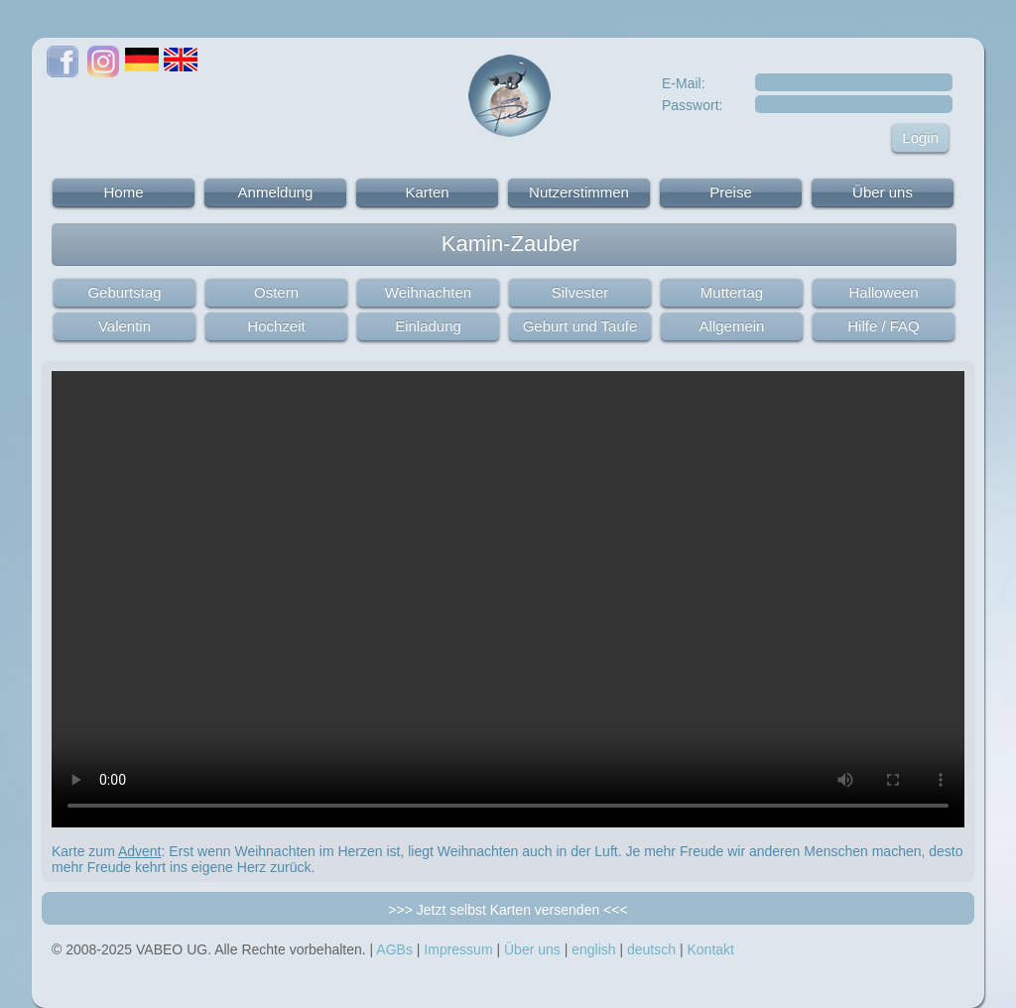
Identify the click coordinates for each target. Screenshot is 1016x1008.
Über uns (882, 192)
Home (123, 192)
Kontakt (710, 949)
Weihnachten (428, 292)
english (593, 949)
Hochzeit (276, 325)
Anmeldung (276, 192)
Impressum (458, 949)
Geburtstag (124, 292)
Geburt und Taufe (580, 325)
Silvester (580, 292)
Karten (426, 192)
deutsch (651, 949)
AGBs (394, 949)
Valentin (124, 325)
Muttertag (731, 292)
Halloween (883, 292)
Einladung (428, 325)
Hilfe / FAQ (883, 325)
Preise (730, 192)
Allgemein (732, 325)
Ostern (276, 292)
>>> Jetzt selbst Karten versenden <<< (507, 910)
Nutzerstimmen (579, 192)
